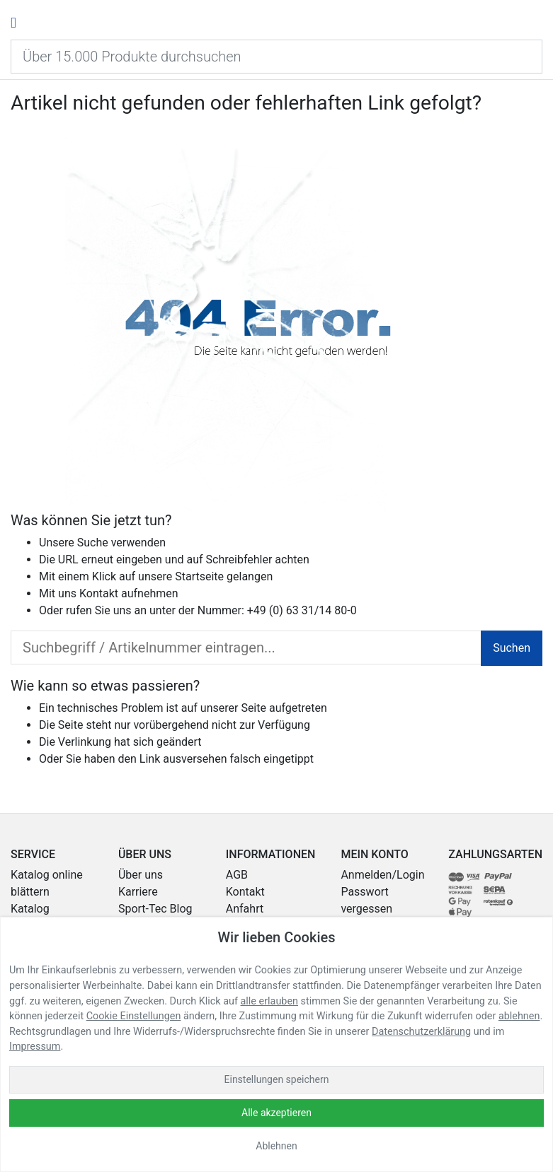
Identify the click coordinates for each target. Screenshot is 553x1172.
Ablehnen (276, 1146)
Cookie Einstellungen (133, 1016)
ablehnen (519, 1016)
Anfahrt (244, 908)
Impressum (34, 1047)
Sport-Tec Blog (155, 908)
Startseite (199, 576)
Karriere (138, 891)
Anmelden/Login (382, 874)
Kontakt (98, 593)
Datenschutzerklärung (421, 1032)
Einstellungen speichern (276, 1079)
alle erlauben (269, 1001)
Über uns (140, 874)
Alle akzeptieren (276, 1112)
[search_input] (246, 647)
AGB (237, 874)
